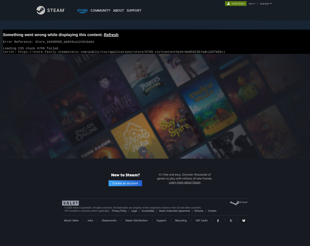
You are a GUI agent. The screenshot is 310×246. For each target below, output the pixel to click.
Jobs (90, 220)
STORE (82, 10)
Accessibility (147, 211)
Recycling (181, 220)
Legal (134, 211)
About (118, 10)
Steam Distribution (136, 220)
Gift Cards (202, 220)
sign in (252, 3)
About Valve (71, 220)
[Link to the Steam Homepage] (53, 13)
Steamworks (109, 220)
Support (161, 220)
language (264, 3)
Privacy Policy (119, 211)
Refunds (199, 211)
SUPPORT (134, 10)
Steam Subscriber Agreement (174, 211)
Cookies (212, 211)
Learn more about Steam (184, 182)
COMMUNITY (100, 10)
